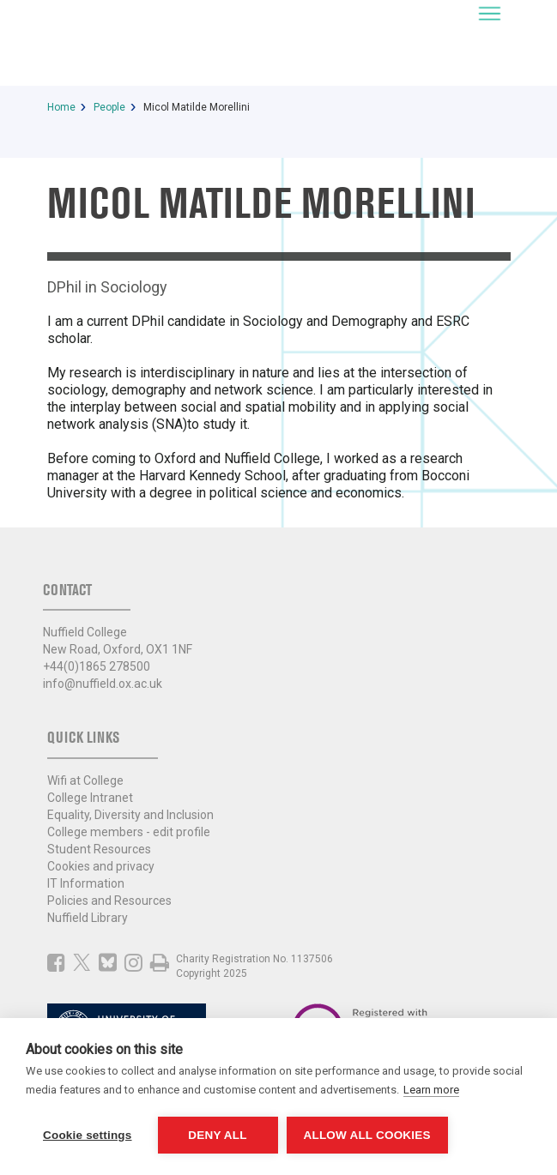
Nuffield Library (87, 918)
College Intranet (90, 797)
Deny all (217, 1135)
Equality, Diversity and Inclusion (130, 815)
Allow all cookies (367, 1135)
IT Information (85, 883)
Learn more (431, 1089)
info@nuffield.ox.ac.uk (102, 683)
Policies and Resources (109, 900)
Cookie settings (87, 1135)
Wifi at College (85, 780)
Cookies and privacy (100, 866)
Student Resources (99, 849)
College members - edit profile (128, 832)
